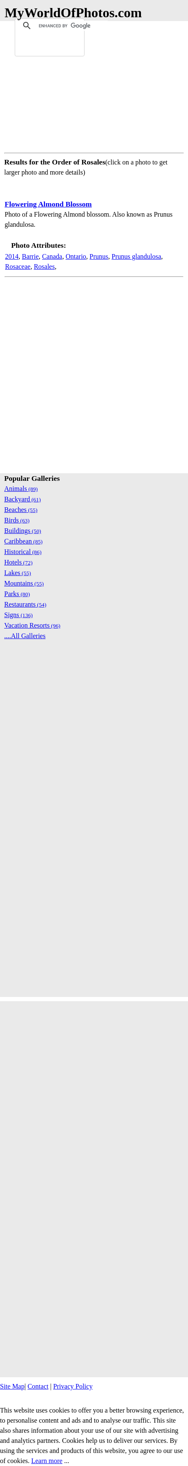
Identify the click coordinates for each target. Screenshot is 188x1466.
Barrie (30, 256)
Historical (23, 551)
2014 (12, 256)
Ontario (76, 256)
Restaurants (25, 604)
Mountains (24, 583)
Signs (18, 614)
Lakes (17, 572)
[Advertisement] (94, 85)
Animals (21, 488)
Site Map (12, 1386)
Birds (16, 520)
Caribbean (23, 541)
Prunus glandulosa (136, 256)
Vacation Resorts (32, 625)
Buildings (22, 530)
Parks (17, 593)
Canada (52, 256)
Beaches (20, 509)
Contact (37, 1386)
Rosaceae (17, 266)
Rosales (44, 266)
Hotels (18, 562)
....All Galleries (24, 635)
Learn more (46, 1460)
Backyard (22, 499)
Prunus (99, 256)
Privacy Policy (73, 1386)
